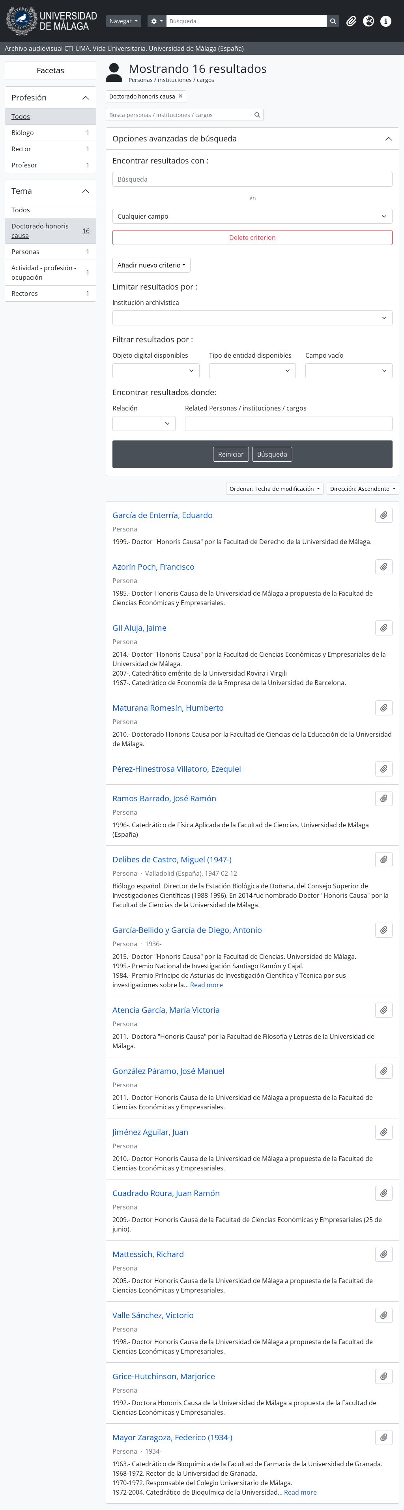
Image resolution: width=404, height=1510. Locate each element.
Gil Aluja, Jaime (139, 628)
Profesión (29, 97)
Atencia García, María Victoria (166, 1010)
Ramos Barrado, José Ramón (164, 798)
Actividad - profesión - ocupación (50, 273)
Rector (50, 150)
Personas (50, 253)
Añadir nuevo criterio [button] (149, 265)
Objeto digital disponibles (150, 355)
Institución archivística (145, 302)
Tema (21, 191)
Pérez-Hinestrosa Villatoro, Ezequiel (176, 769)
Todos (20, 116)
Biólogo (50, 134)
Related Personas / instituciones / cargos (246, 408)
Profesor (50, 166)
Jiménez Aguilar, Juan (150, 1132)
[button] (351, 21)
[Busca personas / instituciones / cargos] (178, 115)
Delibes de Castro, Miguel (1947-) (172, 859)
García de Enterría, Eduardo (162, 515)
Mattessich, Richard (148, 1254)
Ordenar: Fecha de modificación (273, 488)
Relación (125, 408)
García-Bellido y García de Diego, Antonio (187, 930)
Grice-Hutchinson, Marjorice (163, 1376)
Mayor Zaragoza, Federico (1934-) (172, 1437)
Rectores (50, 295)
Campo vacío (324, 355)
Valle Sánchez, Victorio (153, 1315)
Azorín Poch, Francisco (153, 567)
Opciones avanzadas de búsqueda (174, 138)
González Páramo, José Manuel (168, 1071)
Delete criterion (252, 237)
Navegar (121, 21)
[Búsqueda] (246, 21)
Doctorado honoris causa (50, 231)
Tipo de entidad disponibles (250, 355)
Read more (206, 985)
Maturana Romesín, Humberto (168, 708)
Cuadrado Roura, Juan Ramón (166, 1193)
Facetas (50, 70)
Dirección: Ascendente (360, 488)
